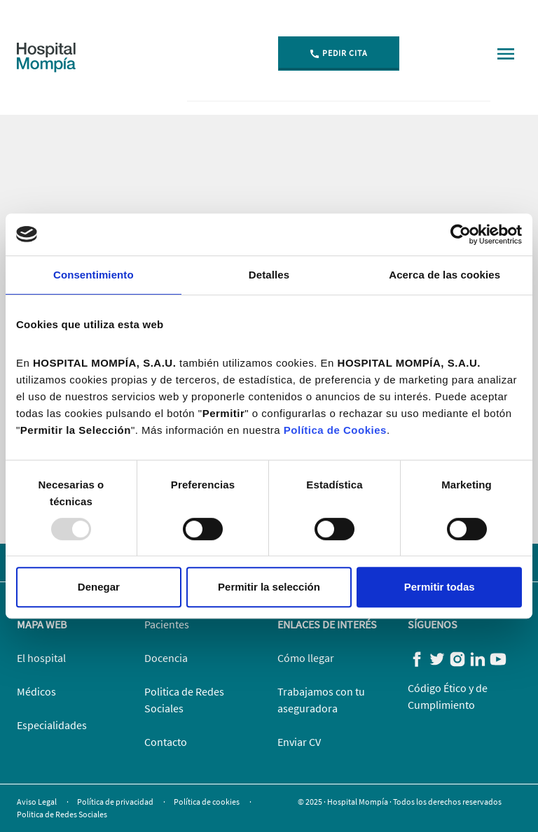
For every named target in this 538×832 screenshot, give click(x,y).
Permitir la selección (269, 587)
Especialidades (52, 725)
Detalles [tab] (269, 275)
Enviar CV (299, 742)
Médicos (36, 691)
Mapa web (42, 624)
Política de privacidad (116, 801)
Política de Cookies (335, 430)
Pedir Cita (338, 53)
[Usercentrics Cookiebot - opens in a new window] (460, 234)
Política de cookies (207, 801)
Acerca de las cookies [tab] (444, 275)
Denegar (99, 587)
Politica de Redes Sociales (62, 814)
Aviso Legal (37, 801)
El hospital (41, 658)
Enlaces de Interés (327, 624)
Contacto (165, 742)
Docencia (166, 658)
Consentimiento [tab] (93, 275)
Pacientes (166, 624)
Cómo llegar (305, 658)
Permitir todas (439, 587)
